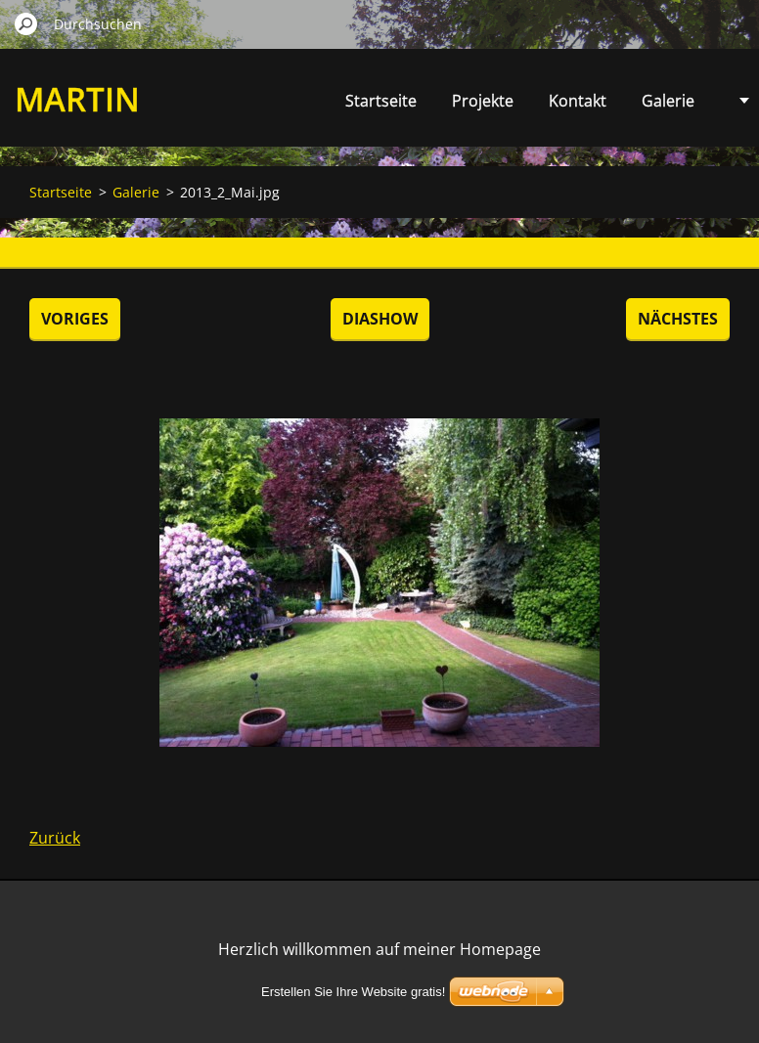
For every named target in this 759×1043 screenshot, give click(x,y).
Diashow (380, 318)
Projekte (482, 100)
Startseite (381, 100)
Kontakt (577, 100)
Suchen (26, 23)
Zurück (54, 837)
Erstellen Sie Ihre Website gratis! (353, 991)
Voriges (75, 318)
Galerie (668, 100)
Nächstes (678, 318)
